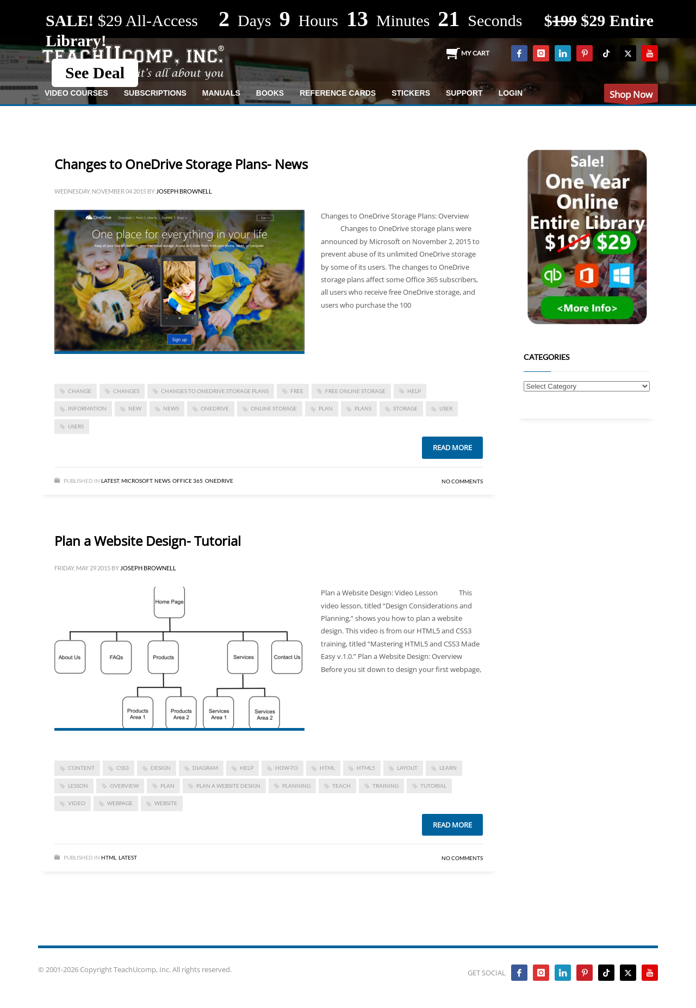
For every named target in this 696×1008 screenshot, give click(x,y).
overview (124, 785)
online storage (274, 408)
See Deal (95, 73)
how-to (286, 767)
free (296, 391)
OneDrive (215, 408)
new (134, 408)
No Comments (462, 481)
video (76, 803)
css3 (122, 767)
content (81, 767)
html (327, 767)
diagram (205, 767)
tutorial (433, 785)
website (165, 803)
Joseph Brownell (184, 191)
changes (126, 391)
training (385, 785)
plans (363, 408)
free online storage (355, 391)
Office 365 (187, 480)
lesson (78, 785)
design (161, 767)
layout (407, 767)
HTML (108, 857)
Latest (110, 480)
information (87, 408)
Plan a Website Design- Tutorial (147, 541)
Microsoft (136, 480)
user (445, 408)
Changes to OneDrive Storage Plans (215, 391)
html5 (366, 767)
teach (341, 785)
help (414, 391)
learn (448, 767)
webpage (120, 803)
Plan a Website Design (228, 785)
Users (76, 426)
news (171, 408)
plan (326, 408)
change (79, 391)
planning (296, 785)
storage (405, 408)
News (162, 480)
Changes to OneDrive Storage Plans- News (181, 164)
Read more (452, 447)
